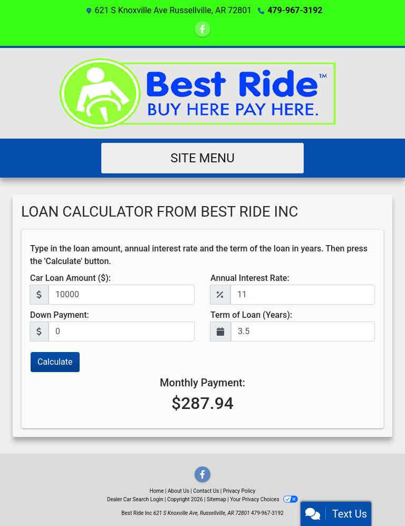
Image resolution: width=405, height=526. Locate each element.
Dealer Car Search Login (135, 499)
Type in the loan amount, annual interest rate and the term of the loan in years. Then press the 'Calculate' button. (199, 254)
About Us (178, 491)
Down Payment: (59, 315)
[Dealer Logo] (203, 93)
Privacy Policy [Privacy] (239, 491)
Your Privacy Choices (264, 499)
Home (157, 491)
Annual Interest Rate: (250, 278)
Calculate (55, 362)
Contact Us (206, 491)
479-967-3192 (294, 10)
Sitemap (216, 499)
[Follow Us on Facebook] (202, 29)
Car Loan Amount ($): (70, 278)
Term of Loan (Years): (251, 315)
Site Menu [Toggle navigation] (202, 158)
